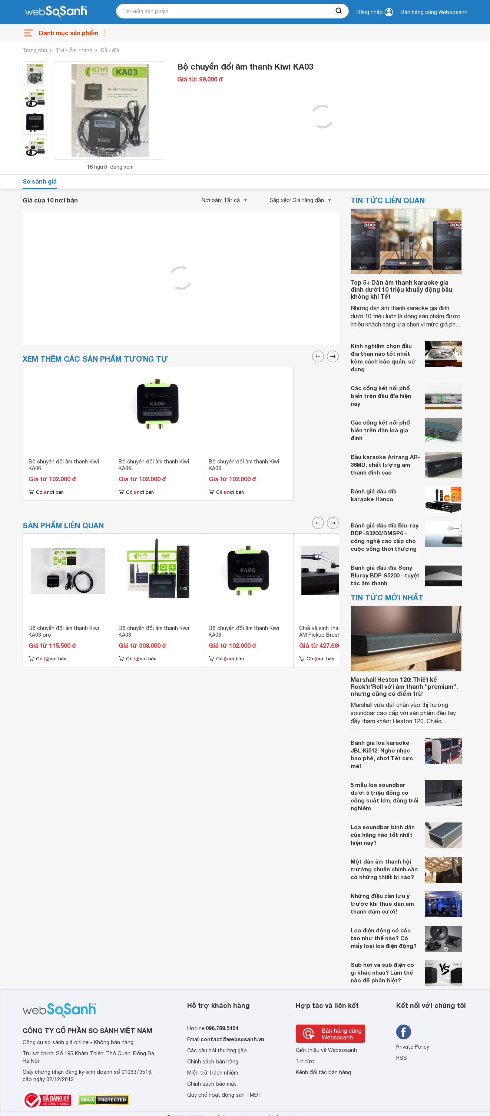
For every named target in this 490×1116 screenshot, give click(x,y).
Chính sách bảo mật (211, 1084)
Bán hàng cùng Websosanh (434, 12)
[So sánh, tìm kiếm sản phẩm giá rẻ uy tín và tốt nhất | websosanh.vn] (56, 12)
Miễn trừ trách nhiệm (212, 1073)
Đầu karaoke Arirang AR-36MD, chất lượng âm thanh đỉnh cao (385, 464)
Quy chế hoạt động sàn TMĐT (224, 1095)
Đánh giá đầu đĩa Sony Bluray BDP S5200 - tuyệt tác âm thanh (385, 575)
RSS (401, 1058)
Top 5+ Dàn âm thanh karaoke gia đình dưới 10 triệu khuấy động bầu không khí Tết (401, 289)
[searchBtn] (339, 11)
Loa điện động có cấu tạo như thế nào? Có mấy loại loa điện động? (384, 938)
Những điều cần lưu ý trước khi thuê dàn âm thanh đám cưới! (382, 903)
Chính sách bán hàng (212, 1062)
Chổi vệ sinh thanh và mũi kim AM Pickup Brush (334, 631)
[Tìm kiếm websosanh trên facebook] (403, 1032)
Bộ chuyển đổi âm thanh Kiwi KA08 (154, 631)
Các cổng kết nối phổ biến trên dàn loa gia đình (380, 430)
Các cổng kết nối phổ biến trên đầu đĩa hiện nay (381, 396)
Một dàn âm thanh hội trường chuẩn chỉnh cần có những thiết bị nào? (384, 869)
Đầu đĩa (110, 50)
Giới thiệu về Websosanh (326, 1050)
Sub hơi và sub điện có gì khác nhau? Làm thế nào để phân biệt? (382, 972)
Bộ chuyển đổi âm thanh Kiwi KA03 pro (64, 631)
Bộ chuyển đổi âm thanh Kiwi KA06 (64, 465)
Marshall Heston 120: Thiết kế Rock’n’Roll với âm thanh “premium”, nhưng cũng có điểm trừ (404, 686)
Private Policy (412, 1047)
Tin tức (305, 1061)
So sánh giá (40, 181)
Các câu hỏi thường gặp (217, 1050)
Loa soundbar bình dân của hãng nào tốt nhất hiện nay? (383, 835)
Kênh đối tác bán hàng (323, 1072)
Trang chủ (35, 50)
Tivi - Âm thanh (74, 50)
